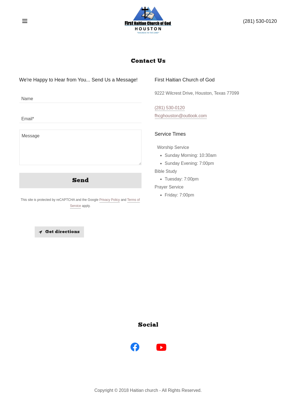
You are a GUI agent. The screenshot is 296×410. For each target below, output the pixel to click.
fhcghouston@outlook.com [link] (181, 115)
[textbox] (80, 96)
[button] (24, 20)
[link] (148, 20)
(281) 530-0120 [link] (260, 21)
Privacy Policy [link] (109, 200)
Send (80, 180)
